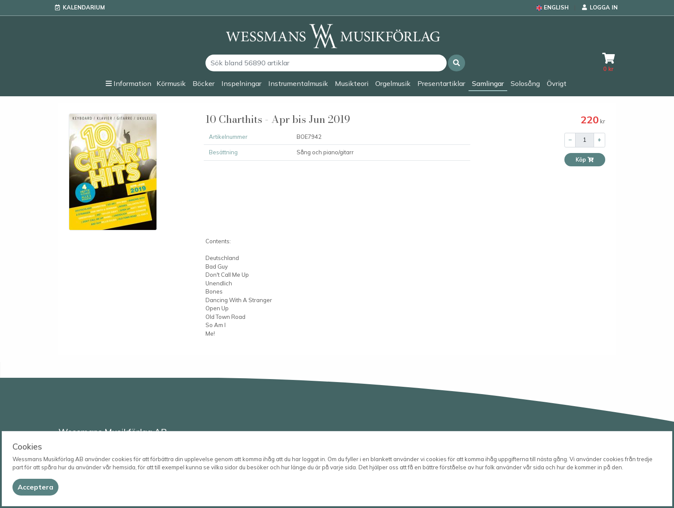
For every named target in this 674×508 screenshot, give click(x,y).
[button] (456, 63)
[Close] (35, 487)
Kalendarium (84, 7)
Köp (585, 159)
